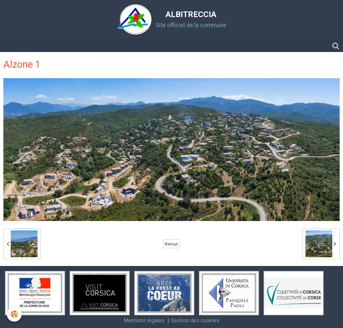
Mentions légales (144, 320)
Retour (171, 244)
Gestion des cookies (195, 320)
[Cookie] (14, 314)
